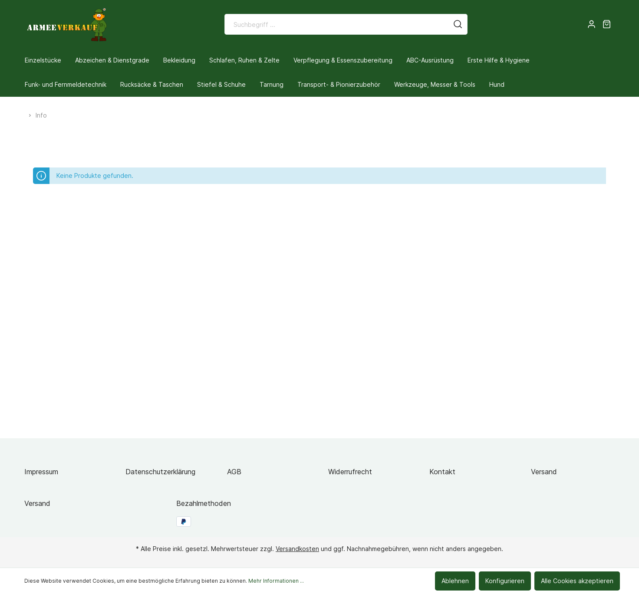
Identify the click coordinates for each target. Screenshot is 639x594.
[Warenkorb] (606, 24)
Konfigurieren (504, 580)
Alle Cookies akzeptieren (577, 580)
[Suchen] (458, 24)
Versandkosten (297, 548)
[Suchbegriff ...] (336, 24)
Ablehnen (455, 580)
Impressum (41, 471)
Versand (544, 471)
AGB (234, 471)
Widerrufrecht (350, 471)
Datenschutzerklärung (160, 471)
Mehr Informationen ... (276, 581)
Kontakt (442, 471)
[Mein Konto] (591, 24)
